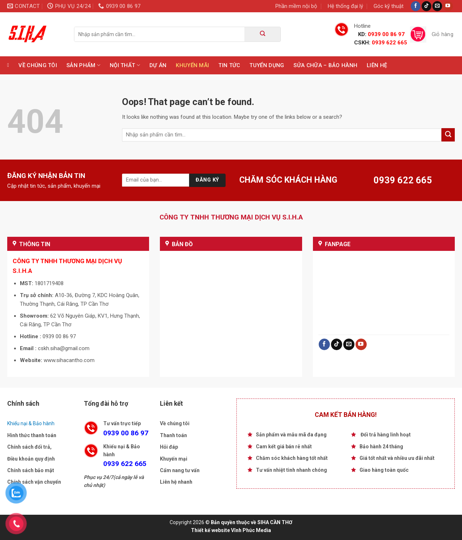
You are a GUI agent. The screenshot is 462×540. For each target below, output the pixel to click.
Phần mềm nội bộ (296, 6)
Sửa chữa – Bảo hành (325, 65)
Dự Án (158, 65)
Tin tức (229, 65)
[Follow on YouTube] (448, 6)
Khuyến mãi (192, 65)
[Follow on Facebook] (415, 6)
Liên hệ (377, 65)
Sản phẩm (83, 65)
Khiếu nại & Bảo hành (31, 423)
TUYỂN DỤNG (266, 65)
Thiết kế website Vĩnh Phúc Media (231, 530)
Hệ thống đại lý (345, 6)
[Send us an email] (437, 6)
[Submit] (262, 34)
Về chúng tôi (37, 65)
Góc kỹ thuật (389, 6)
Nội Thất (125, 65)
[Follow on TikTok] (426, 6)
